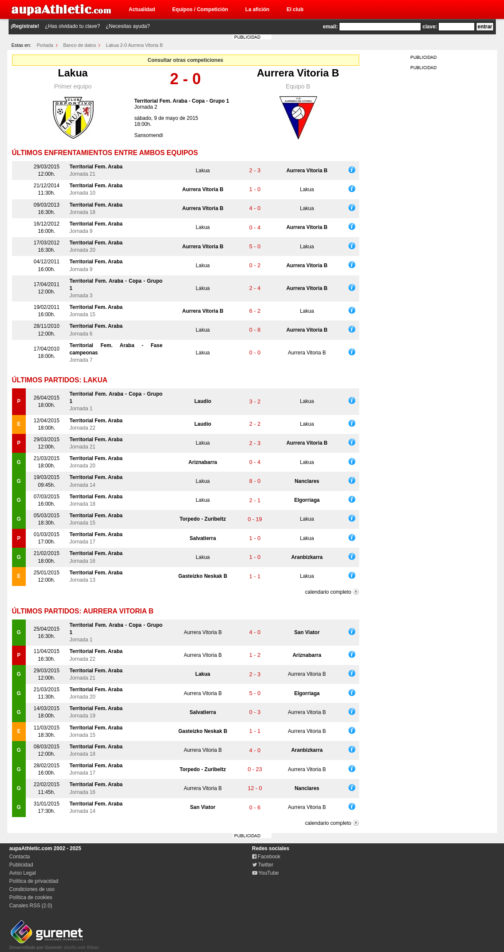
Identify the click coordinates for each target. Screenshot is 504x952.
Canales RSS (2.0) (30, 906)
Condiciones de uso (32, 889)
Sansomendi (148, 135)
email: (330, 27)
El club (295, 9)
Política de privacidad (33, 881)
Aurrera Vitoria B (298, 73)
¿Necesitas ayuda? (128, 26)
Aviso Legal (22, 873)
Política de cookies (30, 897)
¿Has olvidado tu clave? (72, 26)
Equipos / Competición (200, 9)
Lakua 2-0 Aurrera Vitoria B (134, 45)
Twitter (262, 865)
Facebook (266, 857)
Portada (45, 45)
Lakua (73, 73)
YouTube (265, 873)
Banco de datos (79, 45)
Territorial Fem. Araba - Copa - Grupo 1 (181, 101)
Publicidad (21, 865)
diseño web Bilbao (54, 945)
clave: (429, 27)
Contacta (19, 857)
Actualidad (142, 9)
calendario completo (328, 592)
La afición (257, 9)
